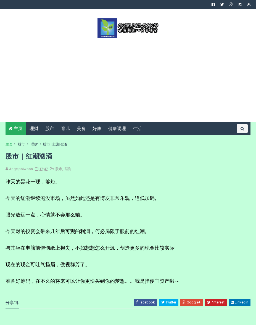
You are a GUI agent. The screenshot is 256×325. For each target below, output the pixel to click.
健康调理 (117, 128)
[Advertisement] (128, 79)
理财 (34, 128)
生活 (137, 128)
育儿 (65, 128)
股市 (49, 128)
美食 (81, 128)
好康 (97, 128)
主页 (18, 128)
